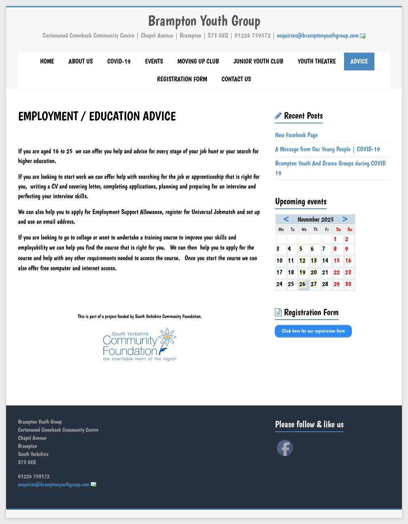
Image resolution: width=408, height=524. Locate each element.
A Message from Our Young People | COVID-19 (327, 149)
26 (302, 284)
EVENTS (154, 61)
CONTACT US (236, 79)
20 (313, 272)
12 (302, 260)
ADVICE (359, 61)
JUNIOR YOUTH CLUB (258, 61)
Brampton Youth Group (204, 20)
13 (313, 260)
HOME (47, 61)
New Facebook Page (296, 135)
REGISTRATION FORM (182, 79)
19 (302, 272)
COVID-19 (118, 61)
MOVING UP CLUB (198, 61)
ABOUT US (80, 61)
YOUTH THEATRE (317, 61)
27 (313, 284)
